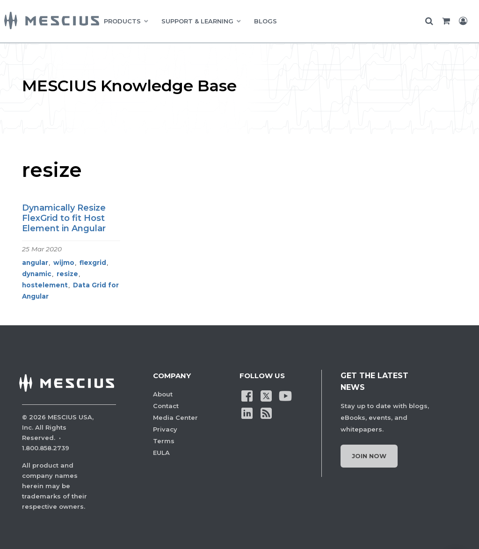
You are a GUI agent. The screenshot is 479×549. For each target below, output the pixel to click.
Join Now (369, 456)
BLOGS (265, 21)
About (163, 394)
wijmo (63, 262)
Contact (166, 406)
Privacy (165, 429)
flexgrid (93, 262)
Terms (163, 441)
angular (35, 262)
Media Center (175, 417)
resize (67, 274)
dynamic (36, 274)
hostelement (45, 285)
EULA (161, 452)
